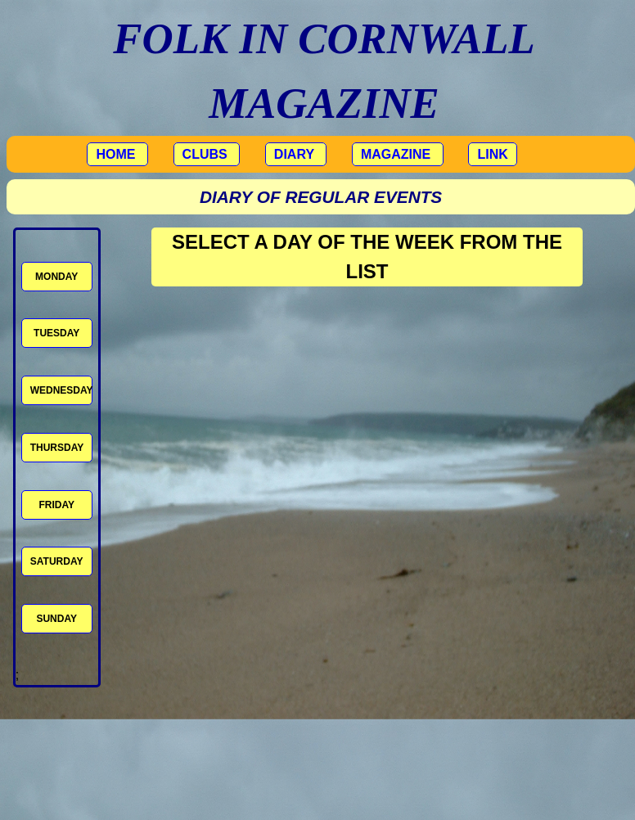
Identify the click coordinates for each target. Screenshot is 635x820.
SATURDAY (56, 561)
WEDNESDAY (61, 390)
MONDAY (56, 276)
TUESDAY (56, 333)
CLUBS (207, 154)
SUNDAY (56, 618)
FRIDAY (56, 505)
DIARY (296, 154)
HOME (117, 154)
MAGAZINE (398, 154)
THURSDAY (57, 447)
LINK (492, 154)
